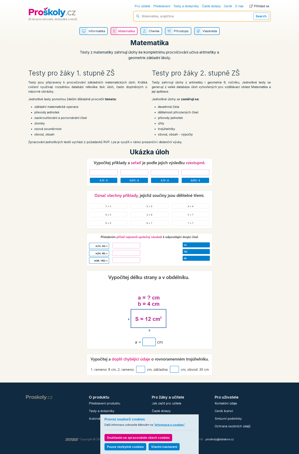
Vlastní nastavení (164, 447)
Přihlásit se (259, 6)
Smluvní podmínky (228, 418)
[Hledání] (195, 16)
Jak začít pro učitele (166, 403)
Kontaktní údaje (226, 403)
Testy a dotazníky (186, 6)
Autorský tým (99, 418)
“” (169, 424)
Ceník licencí (224, 411)
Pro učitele (142, 6)
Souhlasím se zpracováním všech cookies (138, 438)
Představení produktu (104, 403)
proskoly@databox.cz (220, 439)
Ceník (228, 6)
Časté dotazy (211, 6)
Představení (161, 6)
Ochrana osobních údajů (232, 426)
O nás (239, 6)
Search (261, 16)
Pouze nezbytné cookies (125, 447)
